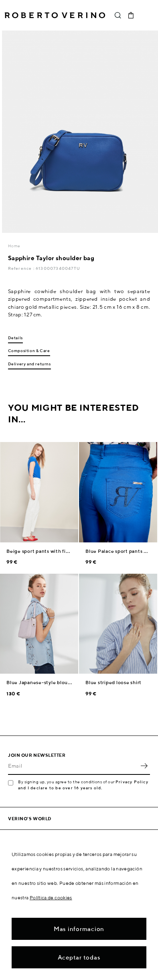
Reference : (22, 268)
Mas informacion (79, 928)
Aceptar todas (79, 957)
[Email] (73, 766)
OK (144, 766)
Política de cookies (51, 897)
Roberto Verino (55, 15)
